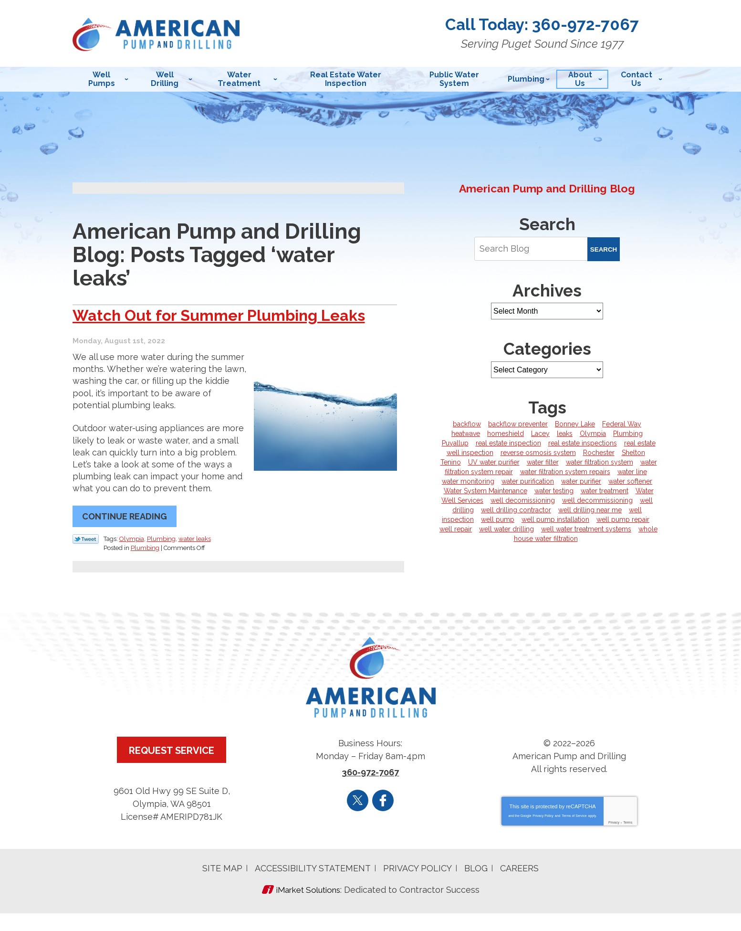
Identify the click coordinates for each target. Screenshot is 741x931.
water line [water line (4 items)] (632, 472)
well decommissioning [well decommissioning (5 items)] (597, 500)
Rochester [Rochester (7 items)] (599, 452)
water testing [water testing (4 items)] (554, 491)
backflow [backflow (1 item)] (467, 424)
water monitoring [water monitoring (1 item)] (468, 481)
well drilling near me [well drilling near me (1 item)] (590, 510)
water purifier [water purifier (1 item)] (581, 481)
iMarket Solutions (308, 908)
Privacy (613, 841)
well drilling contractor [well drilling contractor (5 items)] (516, 510)
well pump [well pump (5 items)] (497, 519)
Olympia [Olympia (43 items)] (593, 433)
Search (603, 249)
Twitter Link (86, 559)
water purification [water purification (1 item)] (527, 481)
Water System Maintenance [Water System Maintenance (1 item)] (485, 491)
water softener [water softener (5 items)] (630, 481)
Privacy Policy (542, 834)
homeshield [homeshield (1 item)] (505, 433)
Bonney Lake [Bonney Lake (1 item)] (575, 424)
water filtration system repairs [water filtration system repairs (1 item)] (565, 472)
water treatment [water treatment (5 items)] (604, 491)
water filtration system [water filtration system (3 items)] (599, 462)
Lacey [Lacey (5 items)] (540, 433)
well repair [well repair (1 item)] (455, 529)
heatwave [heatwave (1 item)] (465, 433)
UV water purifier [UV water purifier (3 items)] (494, 462)
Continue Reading (124, 537)
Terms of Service (574, 834)
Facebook (383, 819)
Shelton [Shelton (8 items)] (633, 452)
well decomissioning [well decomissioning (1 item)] (523, 500)
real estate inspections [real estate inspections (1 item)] (582, 443)
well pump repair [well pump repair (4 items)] (622, 519)
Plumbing (161, 558)
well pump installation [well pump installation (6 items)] (555, 519)
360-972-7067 (593, 24)
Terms (627, 841)
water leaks (194, 558)
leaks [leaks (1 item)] (565, 433)
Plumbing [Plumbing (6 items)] (628, 433)
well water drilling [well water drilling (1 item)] (506, 529)
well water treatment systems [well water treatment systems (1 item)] (586, 529)
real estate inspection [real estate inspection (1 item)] (508, 443)
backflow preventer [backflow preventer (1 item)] (518, 424)
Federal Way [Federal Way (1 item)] (621, 424)
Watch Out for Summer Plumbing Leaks (209, 325)
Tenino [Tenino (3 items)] (450, 462)
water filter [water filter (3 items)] (543, 462)
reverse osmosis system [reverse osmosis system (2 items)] (538, 452)
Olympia (131, 558)
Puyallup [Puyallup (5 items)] (455, 443)
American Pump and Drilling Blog (547, 188)
